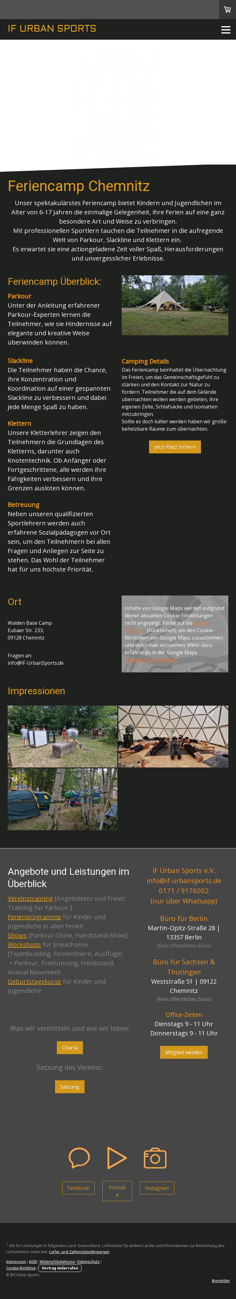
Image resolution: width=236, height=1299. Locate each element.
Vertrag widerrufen (60, 1268)
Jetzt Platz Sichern (175, 447)
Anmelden (221, 1280)
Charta (70, 1047)
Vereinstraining (30, 898)
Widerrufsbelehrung (57, 1261)
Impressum (16, 1261)
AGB (33, 1261)
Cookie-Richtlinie (21, 1268)
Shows (17, 935)
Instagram (157, 1188)
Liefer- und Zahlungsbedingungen (79, 1251)
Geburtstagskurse (34, 981)
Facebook (78, 1188)
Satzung (69, 1086)
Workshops (24, 944)
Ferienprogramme (34, 917)
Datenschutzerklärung (151, 659)
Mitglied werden (184, 1052)
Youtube (117, 1191)
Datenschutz (88, 1261)
